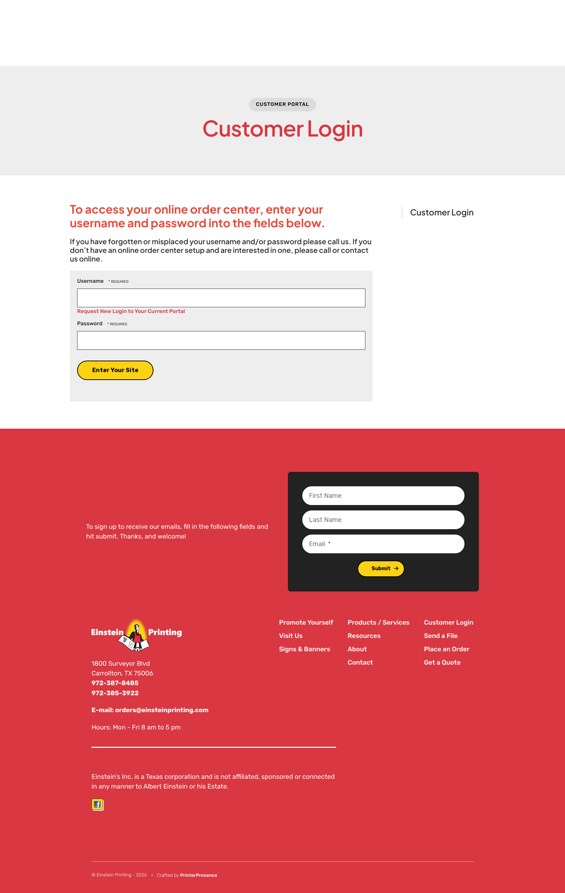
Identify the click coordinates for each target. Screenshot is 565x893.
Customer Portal (282, 104)
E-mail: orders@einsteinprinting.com (151, 710)
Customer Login (441, 212)
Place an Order (447, 649)
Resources (364, 636)
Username (90, 281)
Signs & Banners (304, 649)
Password (89, 323)
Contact (360, 662)
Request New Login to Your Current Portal (131, 311)
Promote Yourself (306, 622)
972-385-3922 (115, 693)
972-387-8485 (115, 683)
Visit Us (290, 636)
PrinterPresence (198, 875)
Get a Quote (442, 662)
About (357, 649)
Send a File (441, 636)
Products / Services (379, 622)
